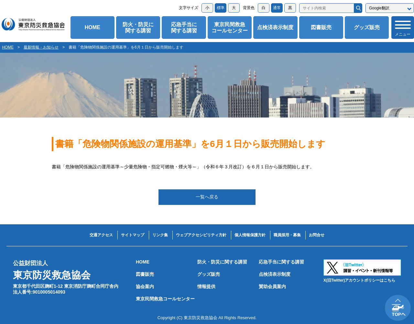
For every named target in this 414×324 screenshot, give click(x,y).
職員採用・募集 (287, 235)
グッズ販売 (367, 27)
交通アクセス (101, 235)
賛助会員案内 (272, 286)
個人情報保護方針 (250, 235)
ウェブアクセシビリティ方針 (201, 235)
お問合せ (316, 235)
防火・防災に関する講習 (138, 27)
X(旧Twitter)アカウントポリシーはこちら (359, 280)
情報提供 (206, 286)
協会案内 (145, 286)
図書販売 (321, 27)
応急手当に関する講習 (184, 27)
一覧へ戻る (207, 196)
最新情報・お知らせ (41, 47)
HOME (92, 27)
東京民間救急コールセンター (230, 27)
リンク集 (160, 235)
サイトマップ (132, 235)
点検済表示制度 (275, 27)
